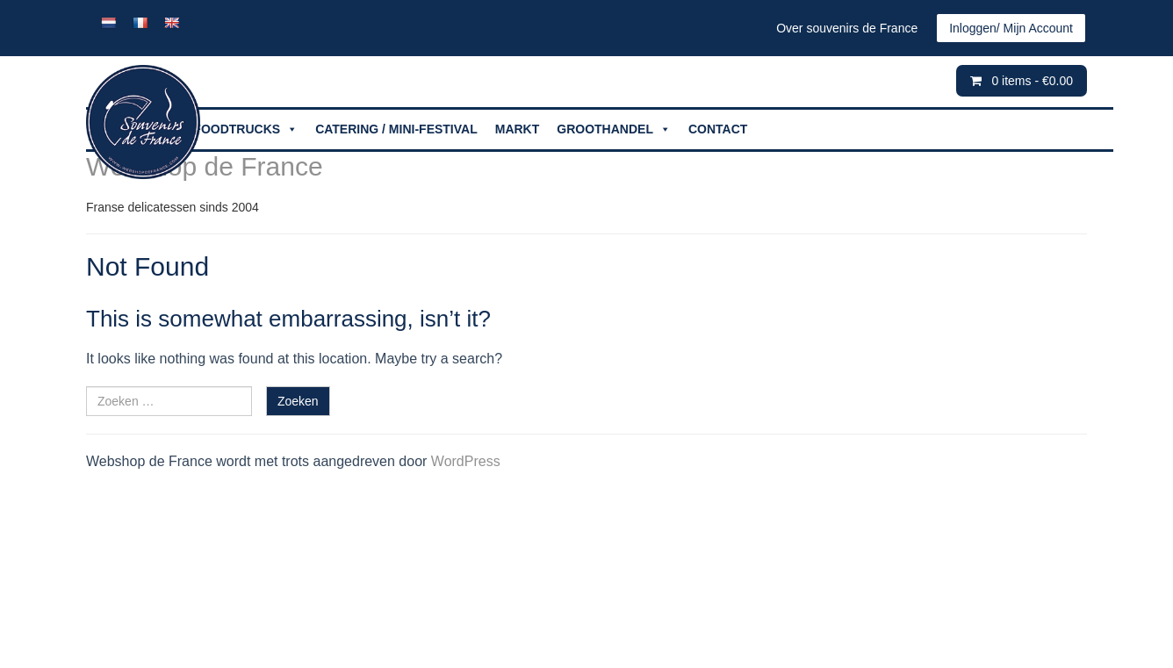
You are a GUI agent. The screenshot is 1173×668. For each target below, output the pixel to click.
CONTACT (717, 129)
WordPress (465, 461)
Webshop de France (204, 166)
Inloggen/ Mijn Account (1011, 28)
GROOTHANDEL (614, 129)
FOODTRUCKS (245, 129)
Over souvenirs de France (847, 28)
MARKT (517, 129)
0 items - (1032, 81)
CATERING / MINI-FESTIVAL (396, 129)
